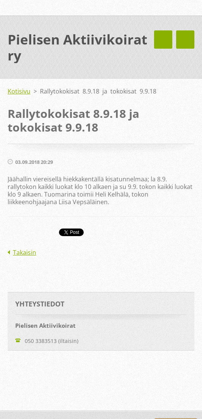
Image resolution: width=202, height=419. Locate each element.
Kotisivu (19, 91)
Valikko (185, 39)
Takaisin (24, 252)
